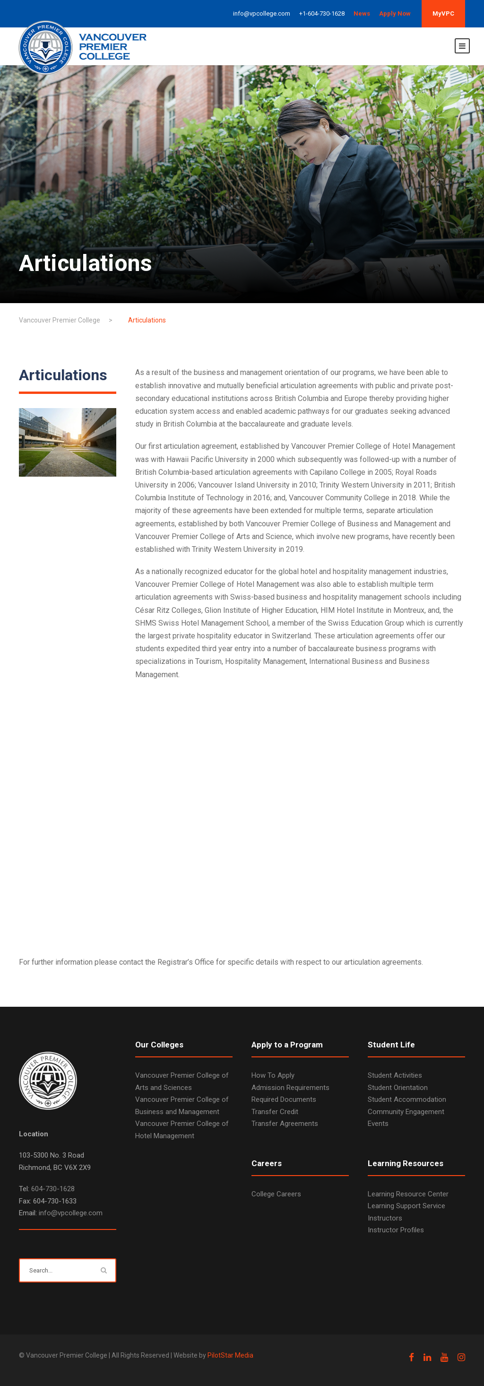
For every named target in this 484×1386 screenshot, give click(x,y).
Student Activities (395, 1075)
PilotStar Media (230, 1355)
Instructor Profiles (396, 1230)
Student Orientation (398, 1087)
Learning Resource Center (408, 1194)
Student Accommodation (407, 1099)
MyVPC (443, 13)
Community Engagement (406, 1111)
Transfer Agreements (284, 1123)
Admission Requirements (290, 1087)
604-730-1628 (53, 1189)
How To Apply (272, 1075)
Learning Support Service (406, 1206)
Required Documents (283, 1099)
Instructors (385, 1218)
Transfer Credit (274, 1111)
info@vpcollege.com (71, 1213)
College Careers (276, 1194)
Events (378, 1123)
